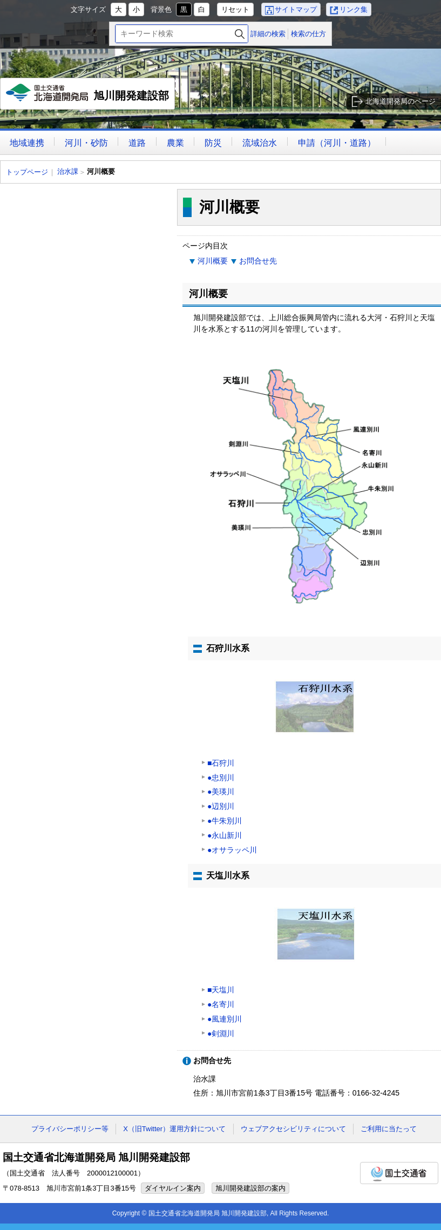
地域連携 (27, 142)
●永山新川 (224, 835)
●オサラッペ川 (232, 850)
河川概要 (213, 260)
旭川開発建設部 (87, 97)
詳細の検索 (268, 34)
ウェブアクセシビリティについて (293, 1129)
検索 (240, 34)
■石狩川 (220, 763)
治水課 (67, 171)
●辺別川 (220, 806)
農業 (175, 142)
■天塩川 (220, 989)
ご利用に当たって (389, 1129)
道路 (137, 142)
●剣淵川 (220, 1033)
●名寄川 (220, 1004)
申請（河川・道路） (337, 142)
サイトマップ (296, 9)
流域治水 (259, 142)
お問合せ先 (258, 260)
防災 (213, 142)
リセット (235, 9)
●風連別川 (224, 1019)
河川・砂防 (86, 142)
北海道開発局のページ (400, 101)
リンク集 (354, 9)
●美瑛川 (220, 791)
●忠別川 (220, 777)
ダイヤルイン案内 (173, 1188)
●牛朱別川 (224, 820)
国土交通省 (399, 1173)
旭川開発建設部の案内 (250, 1188)
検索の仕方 (308, 34)
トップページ (27, 172)
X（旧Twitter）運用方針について (174, 1129)
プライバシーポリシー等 (69, 1129)
